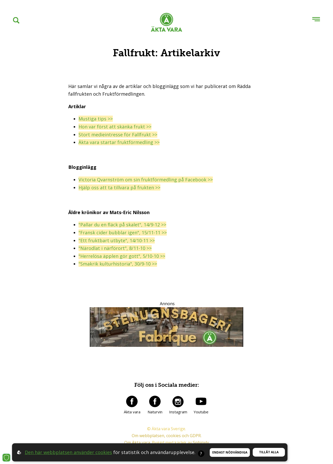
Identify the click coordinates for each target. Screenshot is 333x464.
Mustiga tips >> (96, 119)
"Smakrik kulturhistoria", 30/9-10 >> (118, 264)
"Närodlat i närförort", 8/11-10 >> (115, 248)
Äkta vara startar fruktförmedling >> (119, 142)
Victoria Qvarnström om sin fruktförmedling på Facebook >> (146, 179)
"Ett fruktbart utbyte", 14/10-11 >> (117, 240)
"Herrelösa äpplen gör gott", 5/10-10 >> (122, 256)
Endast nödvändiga (229, 452)
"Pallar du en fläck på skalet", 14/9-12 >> (122, 225)
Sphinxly (201, 442)
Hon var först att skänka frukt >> (115, 127)
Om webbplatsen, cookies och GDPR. (167, 435)
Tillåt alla (269, 452)
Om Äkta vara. (137, 442)
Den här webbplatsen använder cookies (68, 452)
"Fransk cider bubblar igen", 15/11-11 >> (123, 232)
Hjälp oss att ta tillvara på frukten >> (119, 187)
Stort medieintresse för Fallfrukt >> (118, 134)
